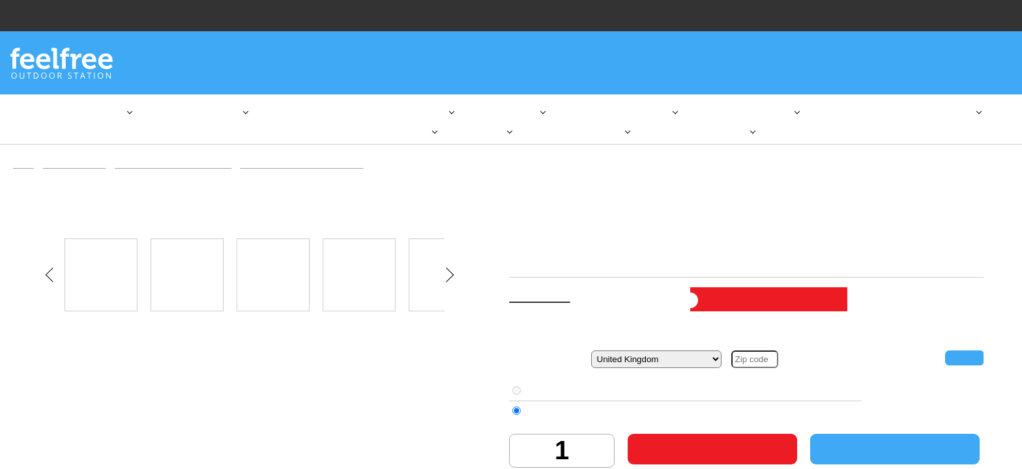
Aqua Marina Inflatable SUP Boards (315, 172)
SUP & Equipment (76, 172)
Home (24, 172)
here (166, 412)
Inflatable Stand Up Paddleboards (179, 172)
